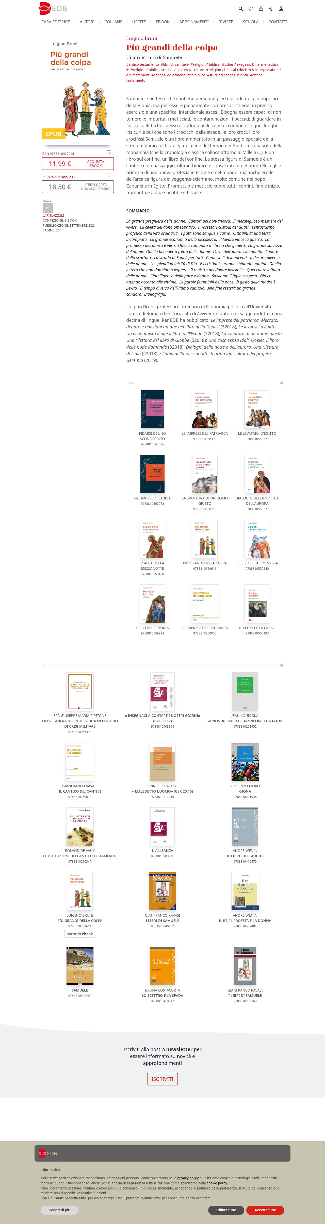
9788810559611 (63, 176)
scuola (251, 22)
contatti (277, 22)
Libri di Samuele (176, 64)
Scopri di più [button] (59, 1210)
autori (87, 22)
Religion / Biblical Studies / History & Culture (168, 69)
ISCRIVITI (162, 1079)
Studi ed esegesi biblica (228, 75)
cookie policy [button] (217, 1183)
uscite (139, 22)
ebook (162, 22)
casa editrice (55, 22)
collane (113, 22)
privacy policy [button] (188, 1178)
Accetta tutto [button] (265, 1210)
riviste (226, 22)
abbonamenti (194, 22)
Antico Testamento (143, 64)
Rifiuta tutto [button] (226, 1210)
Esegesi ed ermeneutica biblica (179, 75)
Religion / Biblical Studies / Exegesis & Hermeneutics (235, 64)
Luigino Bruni (141, 38)
